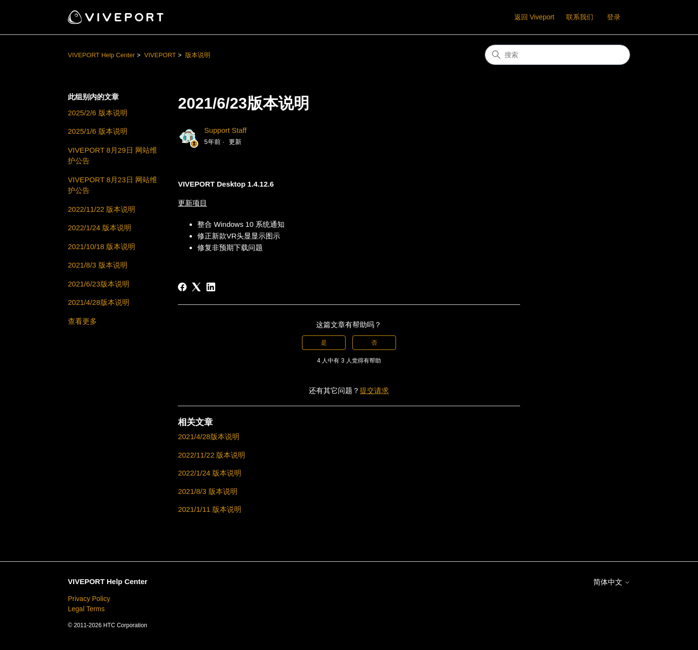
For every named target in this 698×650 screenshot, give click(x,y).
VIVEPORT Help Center (101, 55)
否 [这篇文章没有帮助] (374, 342)
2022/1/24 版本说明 (99, 227)
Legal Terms (86, 609)
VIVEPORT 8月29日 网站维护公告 (112, 155)
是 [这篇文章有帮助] (324, 342)
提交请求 (374, 390)
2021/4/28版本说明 (98, 302)
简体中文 (611, 582)
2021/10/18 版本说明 (101, 246)
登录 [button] (613, 17)
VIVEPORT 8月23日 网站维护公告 (112, 185)
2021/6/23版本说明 (98, 284)
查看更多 (82, 321)
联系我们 (579, 17)
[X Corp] (196, 287)
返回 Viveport (534, 17)
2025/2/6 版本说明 (97, 113)
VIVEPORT (160, 55)
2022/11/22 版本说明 (101, 209)
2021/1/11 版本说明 (209, 509)
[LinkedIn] (210, 287)
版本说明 (197, 55)
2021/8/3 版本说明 (97, 265)
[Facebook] (182, 287)
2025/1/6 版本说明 (97, 131)
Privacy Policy (89, 598)
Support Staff (225, 130)
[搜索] (557, 54)
